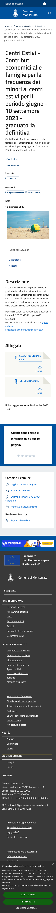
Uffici (9, 616)
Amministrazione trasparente (22, 851)
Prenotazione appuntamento (21, 822)
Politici (10, 626)
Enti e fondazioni (15, 621)
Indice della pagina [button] (19, 250)
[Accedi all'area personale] (44, 3)
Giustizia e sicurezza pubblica (21, 701)
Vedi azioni (13, 165)
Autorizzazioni (14, 720)
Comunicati (12, 743)
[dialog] (28, 887)
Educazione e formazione (19, 696)
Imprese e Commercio (18, 665)
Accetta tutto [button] (27, 894)
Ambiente (12, 711)
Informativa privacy (17, 856)
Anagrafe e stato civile (18, 650)
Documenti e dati (15, 636)
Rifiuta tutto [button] (28, 902)
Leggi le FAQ (13, 832)
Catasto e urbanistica (17, 673)
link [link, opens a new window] (12, 888)
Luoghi (10, 762)
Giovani (39, 26)
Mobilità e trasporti (16, 682)
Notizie (10, 739)
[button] (28, 908)
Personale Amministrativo (20, 631)
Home (7, 26)
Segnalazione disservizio (19, 827)
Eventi (10, 767)
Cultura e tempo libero (18, 655)
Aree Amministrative (17, 611)
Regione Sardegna (13, 3)
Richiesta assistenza (17, 837)
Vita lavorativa (14, 660)
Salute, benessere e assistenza (22, 715)
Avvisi (27, 26)
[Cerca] (50, 13)
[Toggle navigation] (6, 13)
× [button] (53, 864)
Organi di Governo (16, 607)
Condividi (12, 159)
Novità (17, 26)
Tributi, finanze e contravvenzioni (24, 706)
